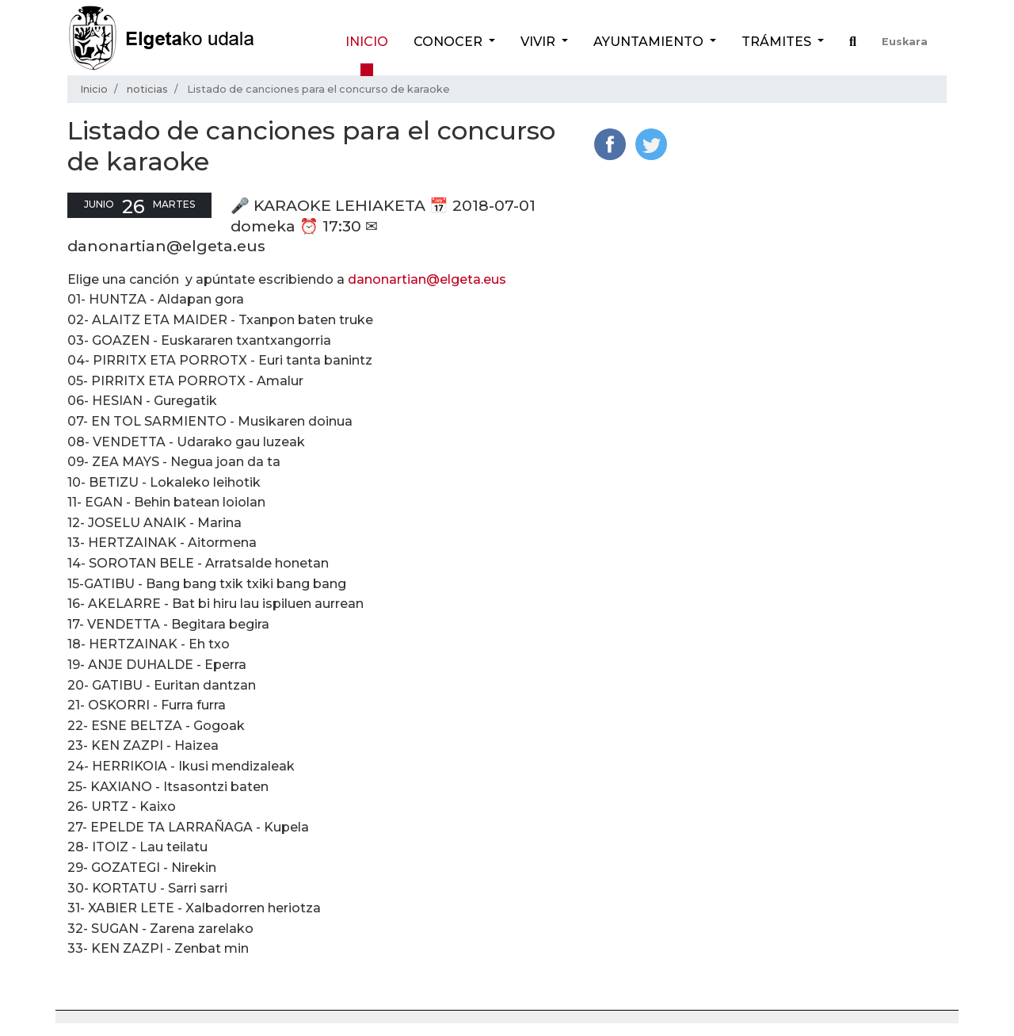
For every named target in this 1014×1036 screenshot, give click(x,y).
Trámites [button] (777, 41)
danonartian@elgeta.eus (427, 279)
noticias (147, 89)
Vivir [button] (539, 41)
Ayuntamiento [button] (650, 41)
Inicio (366, 41)
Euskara (905, 42)
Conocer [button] (450, 41)
